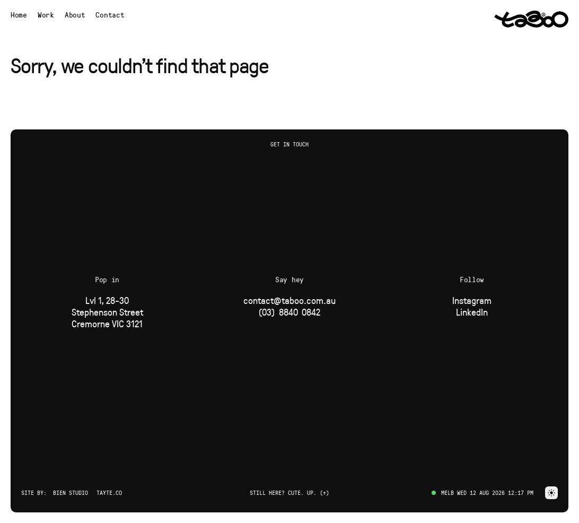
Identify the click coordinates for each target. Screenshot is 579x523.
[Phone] (289, 312)
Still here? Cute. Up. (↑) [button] (289, 492)
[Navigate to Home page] (19, 15)
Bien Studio (70, 492)
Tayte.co (109, 492)
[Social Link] (472, 300)
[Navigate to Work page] (46, 15)
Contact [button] (109, 15)
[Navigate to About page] (75, 15)
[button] (551, 492)
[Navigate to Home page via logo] (531, 19)
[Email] (289, 300)
